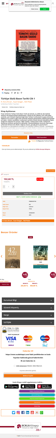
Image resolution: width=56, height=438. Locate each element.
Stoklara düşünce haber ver (17, 107)
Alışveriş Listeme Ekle (11, 90)
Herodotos (31, 281)
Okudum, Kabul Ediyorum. (28, 366)
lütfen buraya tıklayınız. (43, 149)
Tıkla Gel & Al (37, 402)
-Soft (18, 436)
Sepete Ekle (5, 284)
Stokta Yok (28, 194)
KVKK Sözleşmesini (21, 366)
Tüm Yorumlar (50, 170)
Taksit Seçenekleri (42, 137)
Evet (44, 9)
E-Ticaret (22, 436)
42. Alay (2, 279)
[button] (55, 256)
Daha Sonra (34, 9)
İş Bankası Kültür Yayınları (10, 104)
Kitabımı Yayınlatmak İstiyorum (37, 391)
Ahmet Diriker (4, 281)
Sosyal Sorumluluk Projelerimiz (37, 398)
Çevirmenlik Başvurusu (37, 394)
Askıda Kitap (37, 406)
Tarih (29, 279)
